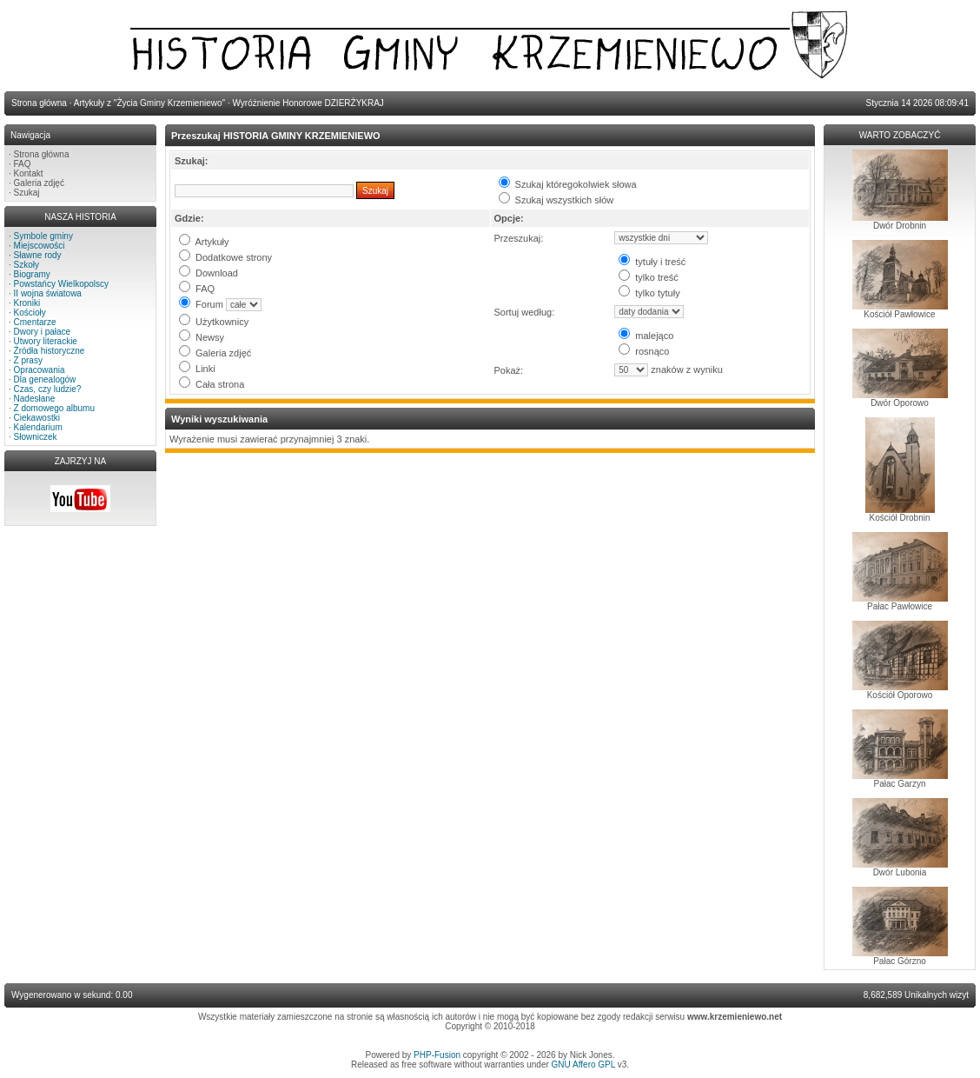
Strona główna (42, 154)
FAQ (22, 164)
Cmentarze (35, 322)
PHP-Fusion (437, 1055)
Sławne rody (38, 255)
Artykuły (204, 241)
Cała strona (211, 384)
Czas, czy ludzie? (48, 389)
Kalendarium (38, 427)
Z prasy (28, 360)
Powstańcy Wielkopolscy (61, 284)
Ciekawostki (37, 418)
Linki (197, 368)
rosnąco (644, 351)
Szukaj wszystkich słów (556, 200)
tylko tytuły (649, 293)
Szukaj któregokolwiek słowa (568, 184)
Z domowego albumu (54, 408)
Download (208, 273)
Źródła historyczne (49, 351)
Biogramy (32, 274)
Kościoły (30, 312)
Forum (201, 304)
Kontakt (28, 173)
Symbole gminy (43, 236)
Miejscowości (39, 245)
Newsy (201, 337)
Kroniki (27, 303)
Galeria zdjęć (39, 183)
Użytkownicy (213, 321)
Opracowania (39, 370)
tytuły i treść (652, 261)
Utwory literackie (45, 341)
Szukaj (27, 192)
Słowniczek (35, 437)
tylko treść (649, 277)
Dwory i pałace (42, 331)
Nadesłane (35, 398)
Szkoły (26, 265)
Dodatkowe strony (225, 257)
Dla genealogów (45, 379)
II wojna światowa (48, 293)
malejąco (646, 335)
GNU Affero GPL (583, 1064)
